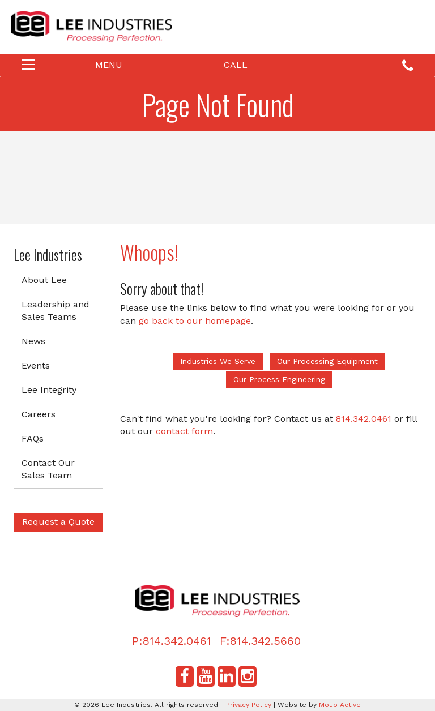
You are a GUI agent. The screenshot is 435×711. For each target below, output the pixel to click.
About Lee (44, 280)
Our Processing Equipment (327, 361)
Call (318, 66)
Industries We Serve (217, 361)
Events (36, 365)
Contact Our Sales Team (48, 469)
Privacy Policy (248, 705)
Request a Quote (58, 521)
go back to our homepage (195, 320)
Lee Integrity (49, 389)
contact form (184, 431)
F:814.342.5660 (260, 641)
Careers (39, 414)
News (33, 341)
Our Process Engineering (279, 379)
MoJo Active (340, 705)
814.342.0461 (363, 418)
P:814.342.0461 (171, 641)
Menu (86, 67)
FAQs (33, 438)
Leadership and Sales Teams (55, 311)
